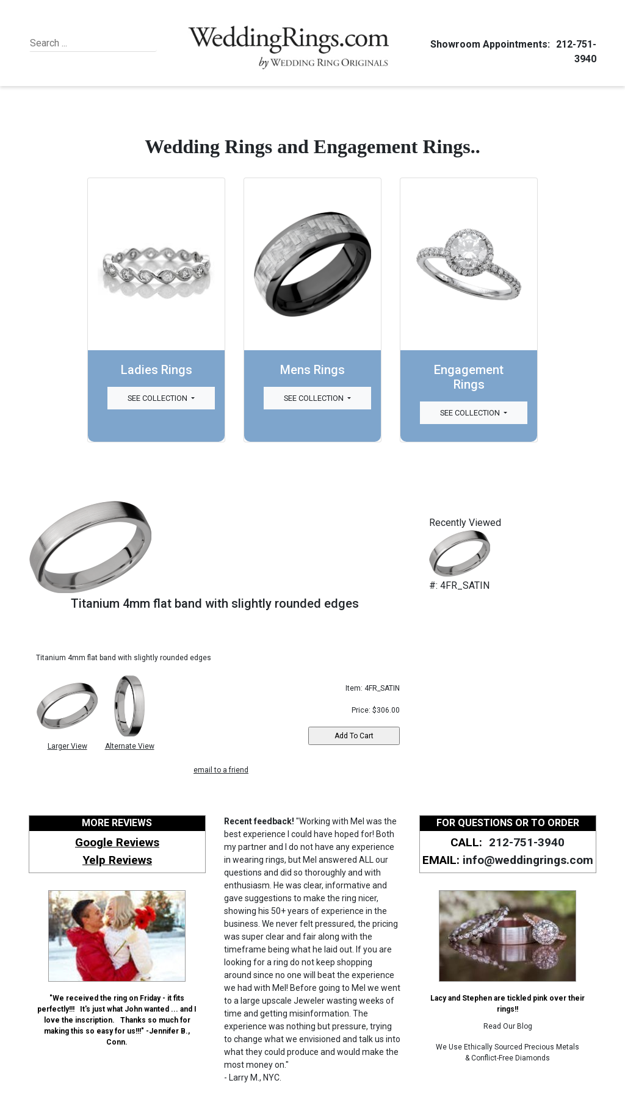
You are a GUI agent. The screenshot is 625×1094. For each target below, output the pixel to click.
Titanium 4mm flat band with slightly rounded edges (215, 603)
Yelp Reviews (117, 860)
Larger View (67, 746)
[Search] (86, 43)
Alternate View (129, 746)
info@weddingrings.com (528, 860)
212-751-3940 (525, 842)
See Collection (158, 398)
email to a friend (220, 770)
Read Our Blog (507, 1026)
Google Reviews (117, 842)
